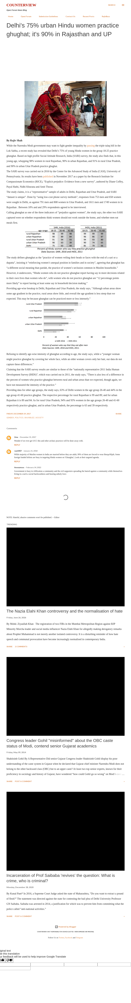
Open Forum (24, 16)
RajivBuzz (104, 16)
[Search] (111, 5)
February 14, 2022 (33, 467)
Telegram (79, 938)
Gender (10, 417)
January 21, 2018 (30, 451)
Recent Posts (87, 16)
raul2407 (18, 451)
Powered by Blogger (65, 927)
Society (39, 417)
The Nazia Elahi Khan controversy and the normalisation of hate (65, 611)
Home (9, 16)
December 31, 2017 (28, 437)
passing (91, 145)
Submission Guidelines (46, 16)
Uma (16, 437)
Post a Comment (23, 781)
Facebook (68, 938)
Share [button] (119, 414)
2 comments (21, 646)
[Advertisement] (65, 59)
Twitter (61, 938)
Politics (19, 417)
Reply (17, 445)
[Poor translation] (9, 960)
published (48, 176)
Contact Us (69, 16)
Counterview (21, 5)
